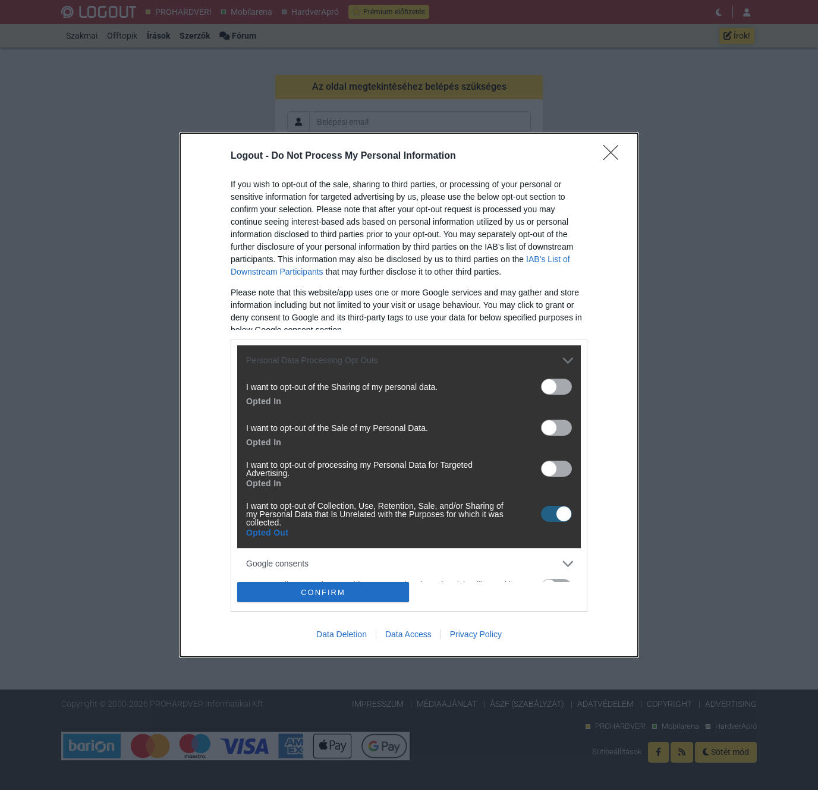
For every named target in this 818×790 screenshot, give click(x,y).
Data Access (408, 634)
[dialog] (409, 395)
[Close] (614, 156)
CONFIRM (323, 591)
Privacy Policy (476, 634)
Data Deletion (341, 634)
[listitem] (409, 360)
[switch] (556, 387)
